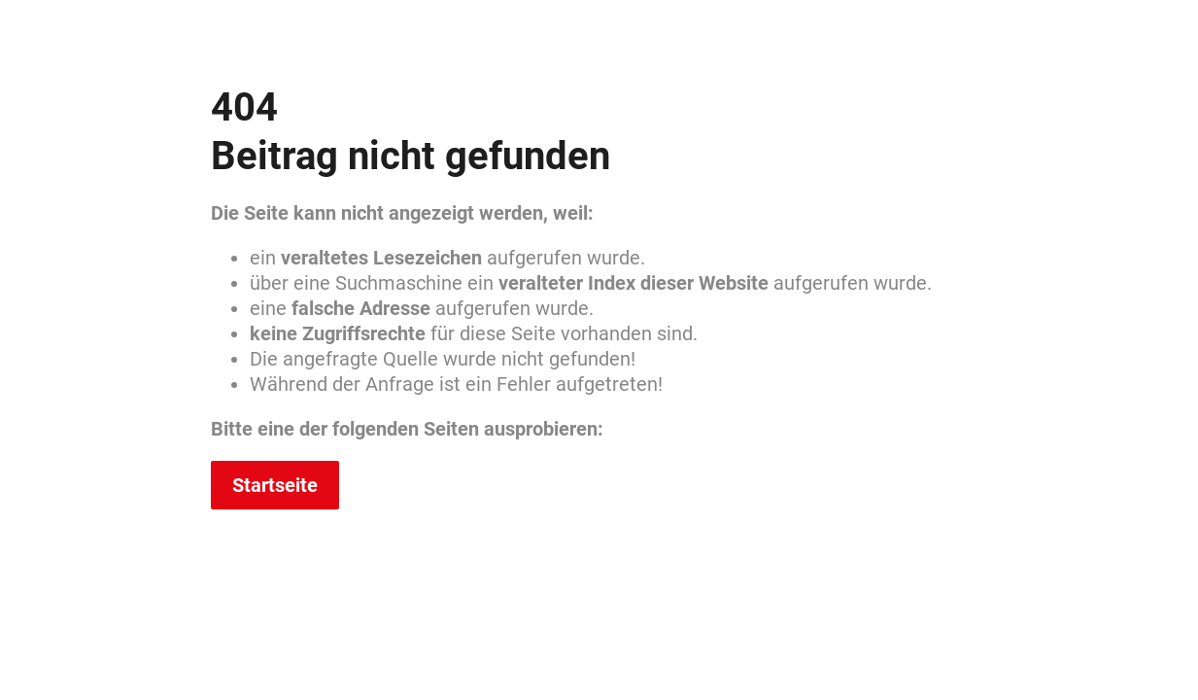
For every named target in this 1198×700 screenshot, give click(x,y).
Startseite (275, 485)
